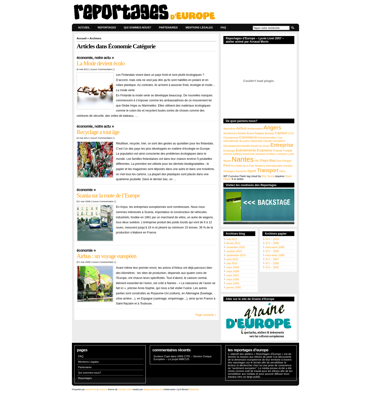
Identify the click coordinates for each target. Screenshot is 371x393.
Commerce (248, 137)
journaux (260, 153)
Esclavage (229, 150)
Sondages (229, 171)
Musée (227, 160)
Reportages (107, 27)
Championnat (230, 137)
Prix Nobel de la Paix (242, 165)
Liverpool (282, 153)
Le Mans (271, 153)
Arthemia (102, 389)
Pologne (286, 160)
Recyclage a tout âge (98, 132)
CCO (291, 133)
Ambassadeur (255, 128)
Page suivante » (205, 315)
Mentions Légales (199, 27)
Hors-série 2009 (274, 247)
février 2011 (233, 243)
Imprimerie (249, 153)
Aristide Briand (246, 133)
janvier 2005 (233, 287)
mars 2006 (232, 279)
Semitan (287, 165)
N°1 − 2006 (272, 263)
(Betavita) (194, 389)
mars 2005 (232, 283)
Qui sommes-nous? (137, 27)
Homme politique (232, 153)
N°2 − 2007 (272, 259)
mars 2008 (232, 271)
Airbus (241, 128)
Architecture (230, 133)
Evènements (246, 150)
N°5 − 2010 (272, 239)
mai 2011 (231, 239)
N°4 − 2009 (272, 243)
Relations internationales (269, 165)
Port (226, 165)
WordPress (91, 389)
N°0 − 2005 (272, 267)
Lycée (290, 153)
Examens (264, 150)
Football (287, 150)
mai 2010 (231, 263)
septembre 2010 (236, 255)
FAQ (223, 27)
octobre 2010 (234, 251)
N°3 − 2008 (272, 251)
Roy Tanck (268, 176)
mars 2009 (232, 267)
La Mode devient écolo (100, 63)
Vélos (282, 171)
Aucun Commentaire (101, 69)
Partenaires (168, 27)
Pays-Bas (268, 160)
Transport (267, 170)
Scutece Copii (162, 356)
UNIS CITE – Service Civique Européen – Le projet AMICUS (183, 358)
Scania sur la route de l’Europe (108, 195)
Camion (281, 133)
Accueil (84, 27)
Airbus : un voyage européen (106, 256)
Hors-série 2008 (274, 255)
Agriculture (229, 128)
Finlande (278, 150)
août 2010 (232, 259)
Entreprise (281, 145)
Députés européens (274, 140)
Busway (269, 133)
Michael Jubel (125, 389)
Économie (85, 58)
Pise (279, 160)
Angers (272, 128)
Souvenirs (241, 171)
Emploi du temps (260, 145)
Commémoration (267, 137)
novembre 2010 (235, 247)
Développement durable (236, 145)
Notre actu (103, 58)
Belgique (259, 133)
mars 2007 (232, 275)
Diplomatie (256, 140)
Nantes (243, 159)
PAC (256, 160)
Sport (251, 171)
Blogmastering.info (153, 389)
